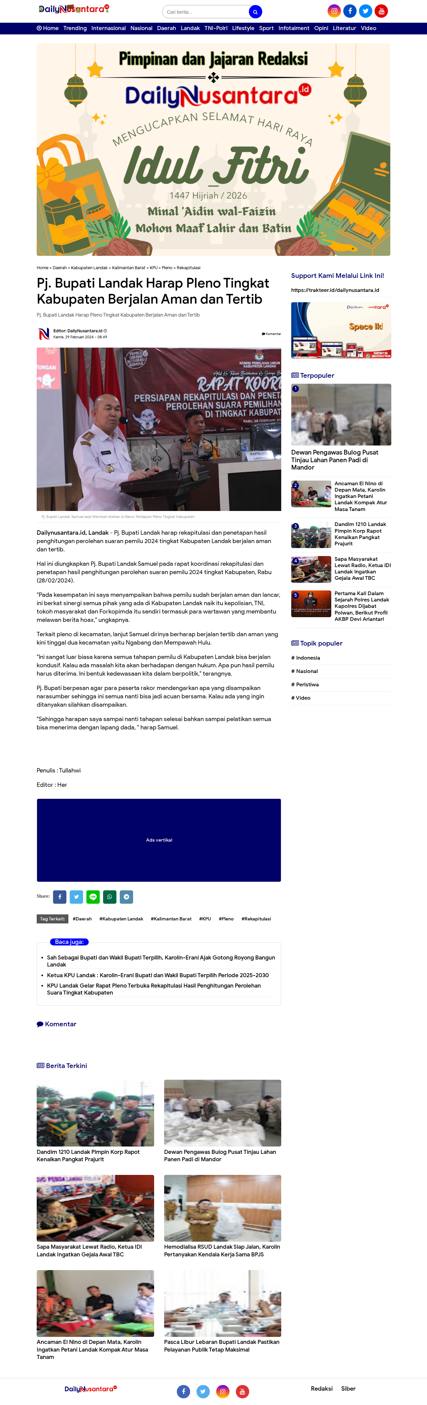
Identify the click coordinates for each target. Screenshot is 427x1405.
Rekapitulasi (188, 268)
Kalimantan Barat (128, 268)
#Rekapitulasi (256, 919)
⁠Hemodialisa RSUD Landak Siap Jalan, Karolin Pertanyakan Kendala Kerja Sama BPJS (222, 1250)
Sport (266, 28)
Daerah (166, 28)
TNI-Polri (216, 28)
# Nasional (304, 671)
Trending (75, 28)
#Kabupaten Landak (121, 919)
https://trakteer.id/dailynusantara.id (335, 290)
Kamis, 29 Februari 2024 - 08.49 (80, 337)
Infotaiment (294, 28)
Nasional (141, 28)
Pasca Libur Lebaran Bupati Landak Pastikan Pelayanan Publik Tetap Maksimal (222, 1346)
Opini (321, 28)
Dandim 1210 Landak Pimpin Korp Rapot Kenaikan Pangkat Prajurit (88, 1156)
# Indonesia (305, 658)
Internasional (108, 28)
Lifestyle (243, 28)
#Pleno (226, 919)
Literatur (344, 28)
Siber (348, 1388)
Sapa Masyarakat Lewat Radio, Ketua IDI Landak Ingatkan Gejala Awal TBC (89, 1250)
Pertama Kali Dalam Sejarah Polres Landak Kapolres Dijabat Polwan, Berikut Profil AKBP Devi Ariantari (362, 606)
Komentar (271, 334)
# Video (301, 698)
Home (48, 28)
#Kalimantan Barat (171, 919)
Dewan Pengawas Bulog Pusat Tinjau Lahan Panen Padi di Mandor (220, 1156)
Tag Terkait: (52, 919)
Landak (190, 28)
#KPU (205, 919)
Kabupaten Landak (89, 268)
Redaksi (322, 1388)
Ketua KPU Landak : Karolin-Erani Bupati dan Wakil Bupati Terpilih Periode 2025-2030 (158, 975)
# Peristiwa (305, 684)
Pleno (167, 268)
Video (368, 28)
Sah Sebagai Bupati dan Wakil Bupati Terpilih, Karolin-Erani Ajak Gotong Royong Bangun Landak (161, 961)
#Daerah (82, 919)
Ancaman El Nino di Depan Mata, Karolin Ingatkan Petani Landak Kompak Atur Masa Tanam (92, 1349)
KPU (153, 268)
